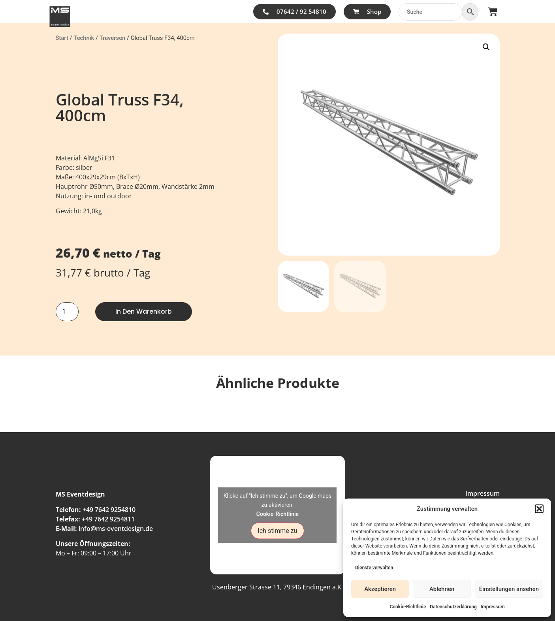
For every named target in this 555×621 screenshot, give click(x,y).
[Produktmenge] (67, 311)
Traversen (113, 37)
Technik (83, 37)
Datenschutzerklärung (453, 607)
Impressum (493, 607)
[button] (539, 509)
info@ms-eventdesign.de (116, 528)
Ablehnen (441, 589)
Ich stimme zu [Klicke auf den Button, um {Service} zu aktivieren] (277, 530)
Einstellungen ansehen (509, 589)
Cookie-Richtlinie (407, 607)
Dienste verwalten (374, 567)
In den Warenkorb (143, 311)
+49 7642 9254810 (109, 509)
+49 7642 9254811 (108, 519)
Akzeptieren (380, 589)
